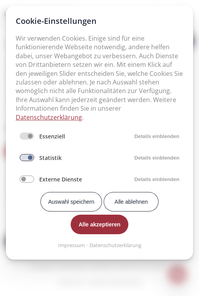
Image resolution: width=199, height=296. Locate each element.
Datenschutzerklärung (49, 117)
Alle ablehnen (131, 202)
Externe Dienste (60, 179)
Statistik (50, 157)
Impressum (71, 245)
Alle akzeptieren (99, 224)
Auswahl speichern (71, 202)
